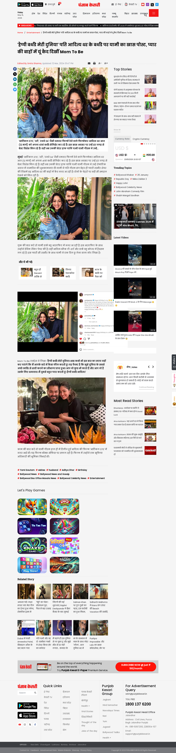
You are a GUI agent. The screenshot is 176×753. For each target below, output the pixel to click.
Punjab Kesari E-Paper (74, 670)
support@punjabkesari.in (137, 734)
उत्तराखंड (66, 713)
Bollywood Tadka (111, 732)
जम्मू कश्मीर (115, 15)
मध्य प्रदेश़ (104, 15)
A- (100, 63)
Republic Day (121, 179)
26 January (141, 175)
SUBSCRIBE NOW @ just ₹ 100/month (135, 666)
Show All (117, 130)
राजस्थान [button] (144, 13)
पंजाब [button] (59, 13)
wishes (40, 470)
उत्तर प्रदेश (75, 15)
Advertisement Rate (48, 750)
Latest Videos (121, 237)
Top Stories (123, 69)
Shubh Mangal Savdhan (126, 195)
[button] (117, 216)
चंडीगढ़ (47, 724)
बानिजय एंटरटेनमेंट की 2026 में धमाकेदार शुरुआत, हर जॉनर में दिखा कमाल (130, 25)
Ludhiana (55, 744)
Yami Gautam (26, 470)
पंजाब (46, 719)
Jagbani (107, 699)
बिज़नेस (66, 724)
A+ (106, 63)
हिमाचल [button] (86, 13)
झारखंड (134, 13)
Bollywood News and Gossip (53, 474)
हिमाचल (66, 691)
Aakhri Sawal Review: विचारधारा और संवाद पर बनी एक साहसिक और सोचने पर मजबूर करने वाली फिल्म (57, 25)
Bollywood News (27, 474)
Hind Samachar (110, 705)
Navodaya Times (111, 710)
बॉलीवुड (84, 700)
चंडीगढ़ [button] (67, 13)
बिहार (126, 13)
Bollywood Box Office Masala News (36, 478)
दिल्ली (52, 13)
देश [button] (38, 13)
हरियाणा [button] (96, 13)
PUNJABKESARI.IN (133, 750)
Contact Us (24, 750)
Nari (105, 716)
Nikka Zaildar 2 (138, 179)
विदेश (46, 708)
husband (52, 470)
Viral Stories (87, 711)
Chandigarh (45, 744)
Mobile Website (64, 750)
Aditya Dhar (66, 470)
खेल (64, 730)
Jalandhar (82, 744)
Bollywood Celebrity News (71, 478)
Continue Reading (146, 387)
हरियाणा (66, 697)
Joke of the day (89, 731)
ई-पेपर (47, 691)
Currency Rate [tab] (122, 139)
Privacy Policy (86, 750)
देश (45, 702)
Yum (105, 721)
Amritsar (72, 744)
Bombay (64, 744)
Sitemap (75, 750)
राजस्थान (67, 719)
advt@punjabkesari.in (136, 694)
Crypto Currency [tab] (141, 139)
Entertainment (33, 32)
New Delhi (35, 744)
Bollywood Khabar (124, 175)
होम (33, 13)
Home (20, 32)
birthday (81, 470)
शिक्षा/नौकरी (86, 716)
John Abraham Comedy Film (129, 191)
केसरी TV (48, 697)
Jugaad (106, 726)
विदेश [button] (44, 13)
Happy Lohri (121, 183)
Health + (85, 706)
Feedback (35, 750)
